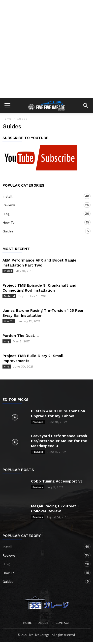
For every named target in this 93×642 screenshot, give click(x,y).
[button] (86, 105)
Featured (9, 296)
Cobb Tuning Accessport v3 (57, 481)
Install (41, 196)
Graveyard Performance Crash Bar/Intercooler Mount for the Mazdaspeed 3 (59, 441)
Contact (63, 623)
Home (6, 118)
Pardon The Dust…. (20, 335)
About (43, 623)
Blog (41, 213)
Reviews (41, 205)
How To (41, 222)
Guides (41, 231)
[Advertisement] (46, 49)
